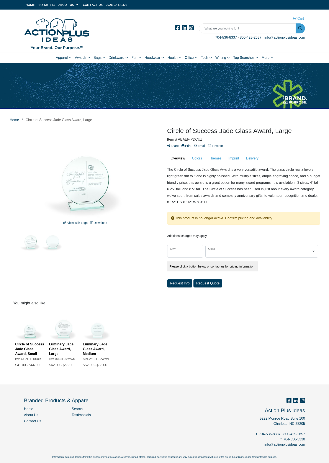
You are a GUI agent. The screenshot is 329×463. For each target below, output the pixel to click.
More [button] (265, 57)
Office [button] (189, 57)
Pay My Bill (46, 5)
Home (30, 5)
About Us (66, 5)
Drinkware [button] (116, 57)
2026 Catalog (117, 5)
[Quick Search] (247, 28)
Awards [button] (80, 57)
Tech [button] (204, 57)
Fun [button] (134, 57)
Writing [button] (220, 57)
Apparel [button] (62, 57)
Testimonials (81, 415)
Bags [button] (97, 57)
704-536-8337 (226, 37)
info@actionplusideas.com (284, 37)
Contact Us (93, 5)
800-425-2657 (250, 37)
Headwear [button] (152, 57)
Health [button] (172, 57)
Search (77, 409)
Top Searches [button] (243, 57)
